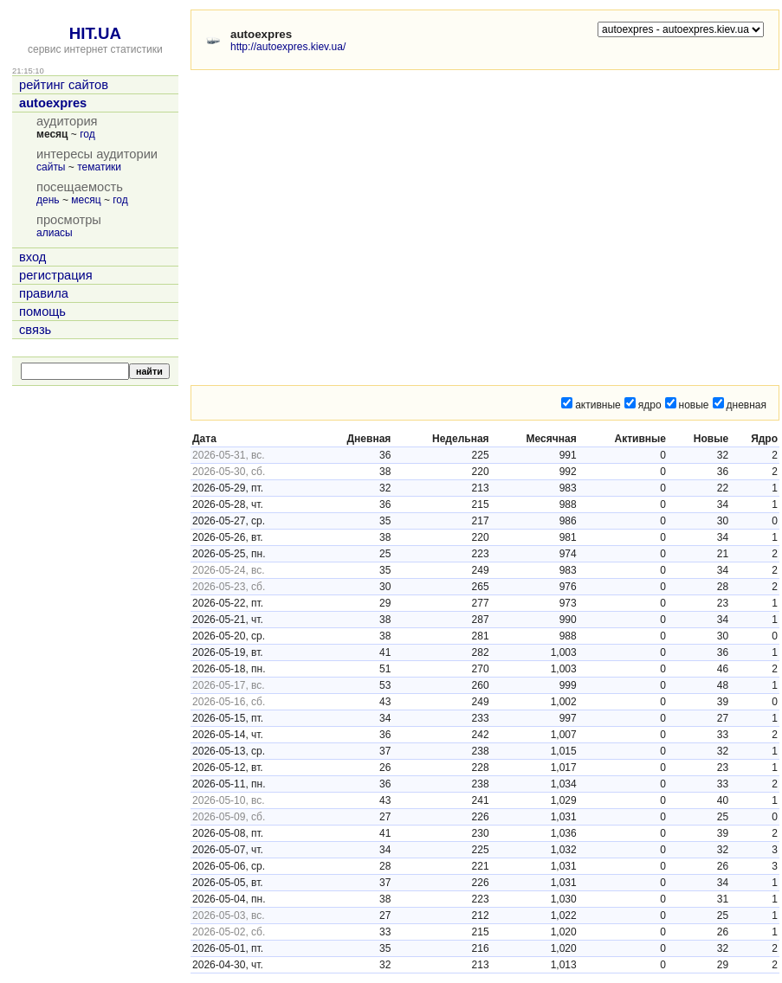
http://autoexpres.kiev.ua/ (288, 47)
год (87, 134)
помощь (42, 311)
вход (32, 257)
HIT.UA (95, 33)
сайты (51, 167)
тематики (99, 167)
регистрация (56, 275)
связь (35, 330)
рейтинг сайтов (63, 85)
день (48, 200)
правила (43, 293)
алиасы (54, 233)
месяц (85, 200)
